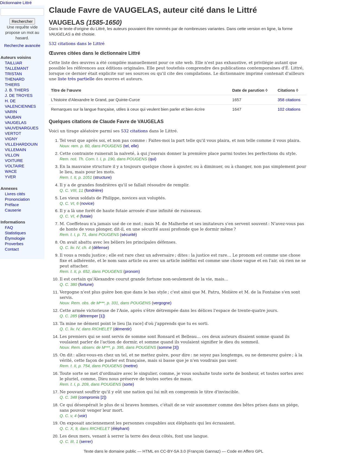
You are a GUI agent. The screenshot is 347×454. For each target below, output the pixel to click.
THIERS (12, 84)
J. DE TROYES (19, 95)
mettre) (131, 365)
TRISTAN (13, 73)
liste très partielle (76, 78)
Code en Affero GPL (245, 451)
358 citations (289, 99)
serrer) (87, 441)
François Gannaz (203, 451)
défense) (101, 247)
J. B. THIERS (17, 90)
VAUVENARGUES (21, 128)
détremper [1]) (92, 316)
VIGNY (11, 138)
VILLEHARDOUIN (21, 144)
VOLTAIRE (14, 166)
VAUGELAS (16, 122)
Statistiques (15, 233)
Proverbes (14, 243)
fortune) (86, 284)
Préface (12, 204)
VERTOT (13, 133)
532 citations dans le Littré (77, 43)
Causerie (13, 210)
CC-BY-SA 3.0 (173, 451)
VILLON (12, 155)
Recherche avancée (22, 45)
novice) (87, 203)
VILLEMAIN (15, 149)
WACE (11, 171)
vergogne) (162, 302)
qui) (153, 158)
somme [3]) (169, 347)
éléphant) (120, 428)
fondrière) (94, 190)
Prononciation (17, 199)
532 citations (134, 131)
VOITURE (14, 160)
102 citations (289, 109)
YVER (10, 176)
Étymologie (15, 238)
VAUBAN (13, 117)
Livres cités (15, 193)
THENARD (15, 79)
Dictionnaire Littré (16, 2)
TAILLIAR (13, 62)
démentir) (122, 329)
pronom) (132, 271)
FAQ (9, 227)
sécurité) (129, 234)
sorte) (129, 384)
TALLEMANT (16, 68)
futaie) (86, 216)
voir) (83, 415)
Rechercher (22, 21)
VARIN (11, 111)
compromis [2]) (92, 397)
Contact (12, 249)
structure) (102, 177)
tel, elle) (131, 145)
